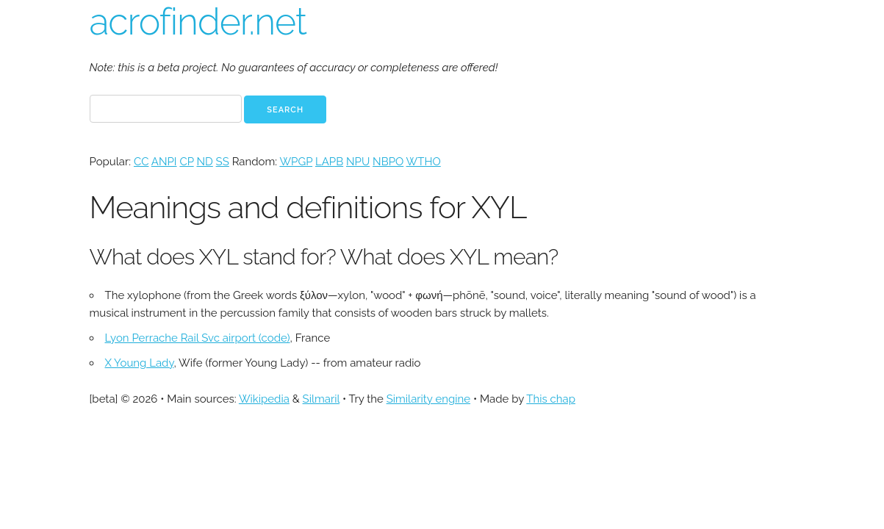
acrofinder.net (198, 21)
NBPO (388, 161)
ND (204, 161)
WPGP (295, 161)
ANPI (164, 161)
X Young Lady (139, 363)
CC (141, 161)
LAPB (329, 161)
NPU (358, 161)
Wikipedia (264, 399)
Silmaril (321, 399)
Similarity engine (428, 399)
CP (186, 161)
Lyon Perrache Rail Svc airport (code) (197, 338)
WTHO (423, 161)
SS (222, 161)
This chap (550, 399)
